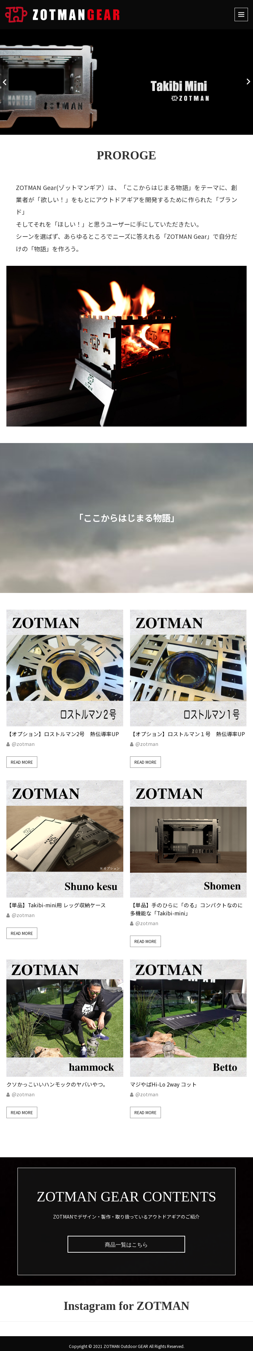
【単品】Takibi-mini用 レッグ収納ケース (56, 900)
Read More (22, 759)
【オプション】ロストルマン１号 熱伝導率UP (187, 732)
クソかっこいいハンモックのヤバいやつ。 (57, 1077)
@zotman (23, 741)
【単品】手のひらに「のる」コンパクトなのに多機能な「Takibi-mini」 (186, 904)
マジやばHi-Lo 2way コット (163, 1077)
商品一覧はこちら (126, 1237)
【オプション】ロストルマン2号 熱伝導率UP (62, 732)
